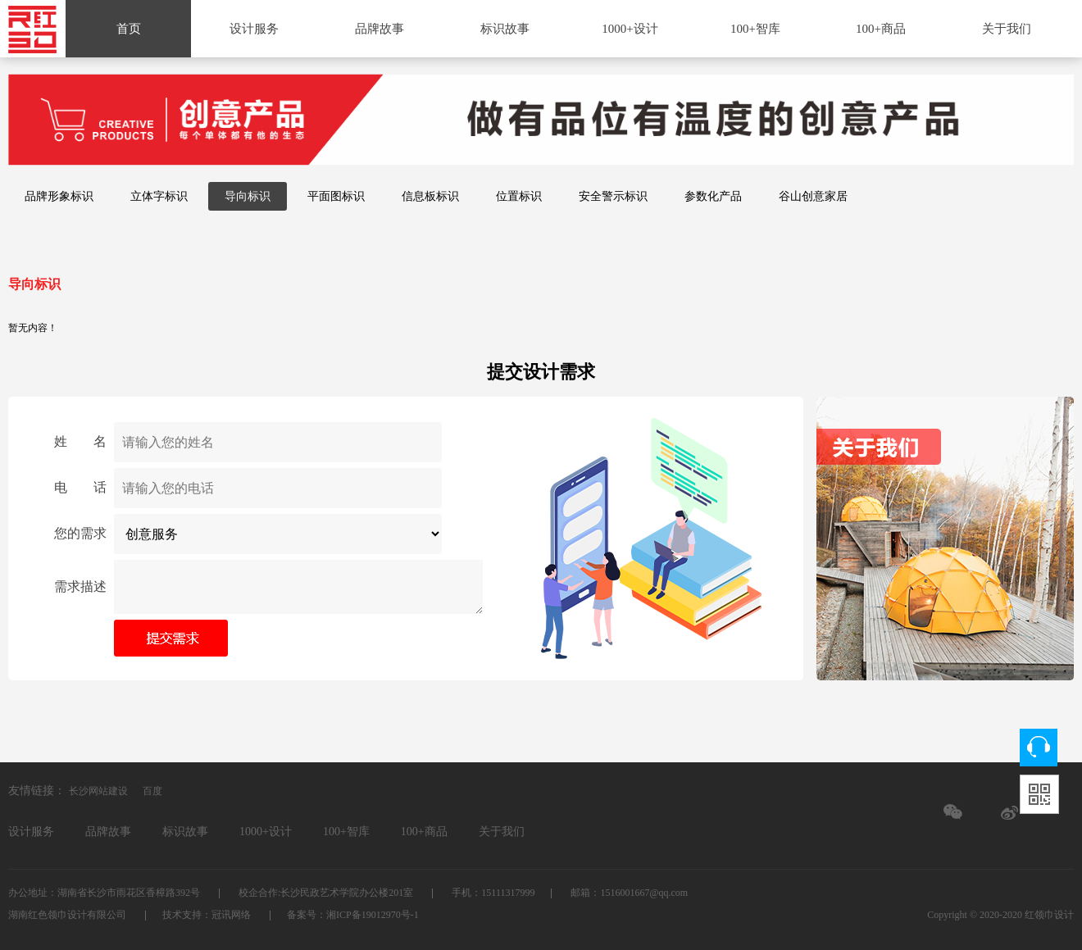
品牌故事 (379, 28)
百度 (152, 791)
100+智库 (755, 28)
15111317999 (507, 892)
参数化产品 (713, 196)
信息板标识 (430, 196)
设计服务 (254, 28)
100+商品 (881, 28)
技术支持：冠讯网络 (207, 914)
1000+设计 (629, 28)
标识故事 (505, 28)
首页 (128, 28)
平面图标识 (336, 196)
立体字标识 (159, 196)
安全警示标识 (613, 196)
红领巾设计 (1049, 914)
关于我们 (1006, 28)
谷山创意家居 (813, 196)
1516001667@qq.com (644, 892)
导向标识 (247, 196)
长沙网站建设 (98, 791)
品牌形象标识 (59, 196)
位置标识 (519, 196)
